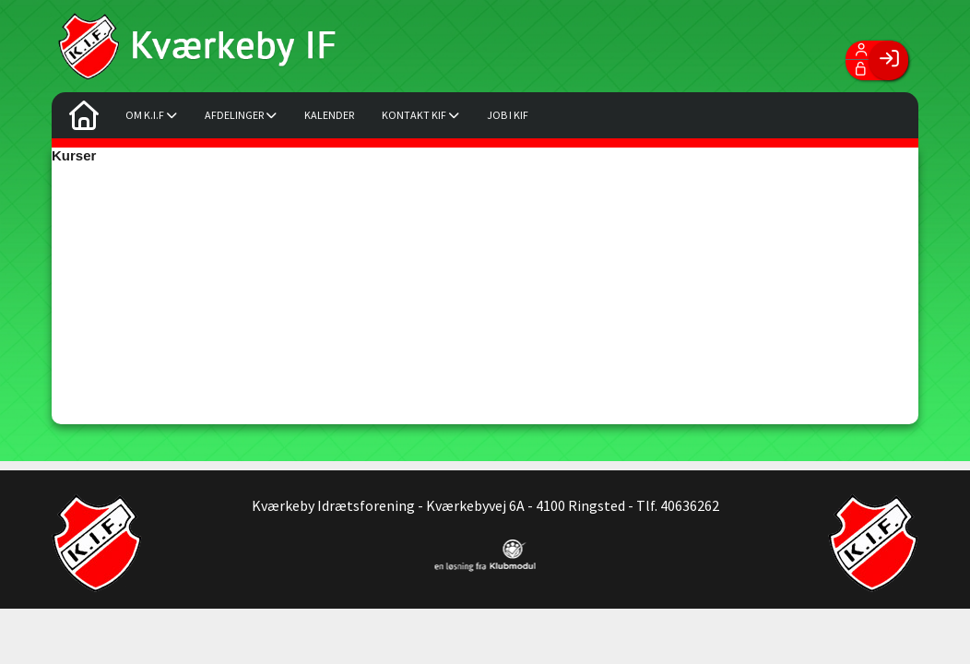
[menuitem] (84, 119)
